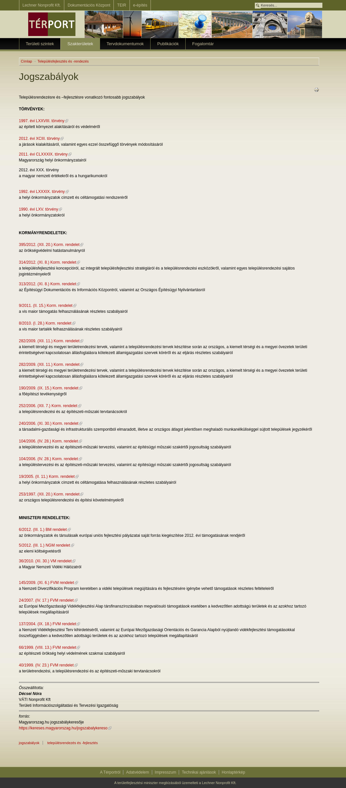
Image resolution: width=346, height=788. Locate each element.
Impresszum (165, 772)
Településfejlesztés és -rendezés (63, 61)
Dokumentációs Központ (89, 5)
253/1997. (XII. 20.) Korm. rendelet (49, 494)
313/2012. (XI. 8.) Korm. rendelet (47, 284)
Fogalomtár (203, 43)
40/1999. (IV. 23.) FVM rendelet (46, 665)
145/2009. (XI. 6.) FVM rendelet (46, 582)
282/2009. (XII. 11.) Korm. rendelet (49, 341)
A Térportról (110, 772)
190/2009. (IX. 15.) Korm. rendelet (48, 388)
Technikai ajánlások (199, 772)
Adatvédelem (137, 772)
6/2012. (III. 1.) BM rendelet (43, 529)
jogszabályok (29, 743)
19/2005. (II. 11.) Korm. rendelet (47, 476)
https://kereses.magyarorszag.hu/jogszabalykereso (63, 728)
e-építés (140, 5)
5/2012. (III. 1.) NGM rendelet (44, 545)
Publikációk (168, 43)
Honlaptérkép (233, 772)
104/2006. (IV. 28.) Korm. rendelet (48, 441)
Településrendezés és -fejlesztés (72, 743)
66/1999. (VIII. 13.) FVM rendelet (47, 647)
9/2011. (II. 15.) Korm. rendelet (45, 305)
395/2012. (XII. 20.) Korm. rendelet (49, 244)
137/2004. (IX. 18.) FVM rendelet (47, 624)
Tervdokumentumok (125, 43)
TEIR (121, 5)
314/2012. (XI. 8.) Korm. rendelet (47, 262)
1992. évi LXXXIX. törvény (42, 191)
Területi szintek (40, 43)
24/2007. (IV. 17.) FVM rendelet (46, 600)
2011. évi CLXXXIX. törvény (43, 154)
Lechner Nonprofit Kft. (42, 5)
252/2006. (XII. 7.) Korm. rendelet (48, 405)
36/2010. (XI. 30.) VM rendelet (45, 561)
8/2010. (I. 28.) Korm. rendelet (45, 323)
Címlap (26, 61)
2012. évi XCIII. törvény (39, 138)
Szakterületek (80, 43)
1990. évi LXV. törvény (38, 209)
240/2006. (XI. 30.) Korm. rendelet (48, 423)
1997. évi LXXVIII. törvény (42, 121)
